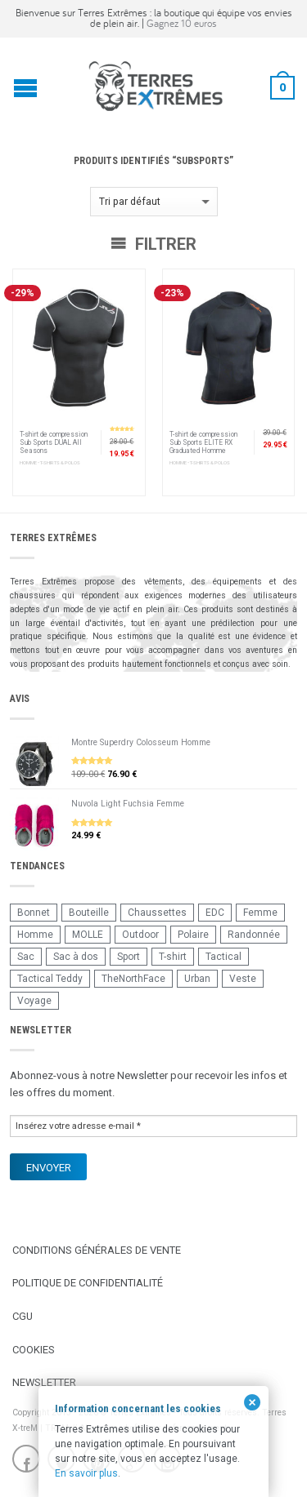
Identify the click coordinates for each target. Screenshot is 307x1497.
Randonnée (254, 934)
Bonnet (33, 912)
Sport (128, 956)
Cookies (33, 1350)
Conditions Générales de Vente (96, 1250)
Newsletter (44, 1382)
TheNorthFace (133, 978)
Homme (35, 934)
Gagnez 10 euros (182, 23)
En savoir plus (86, 1473)
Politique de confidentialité (87, 1283)
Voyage (34, 1000)
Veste (242, 978)
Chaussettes (157, 912)
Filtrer (153, 244)
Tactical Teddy (50, 978)
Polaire (193, 934)
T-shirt (173, 956)
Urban (197, 978)
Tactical (223, 956)
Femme (260, 912)
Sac (25, 956)
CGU (22, 1316)
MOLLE (87, 934)
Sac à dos (75, 956)
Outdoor (140, 934)
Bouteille (89, 912)
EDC (214, 912)
